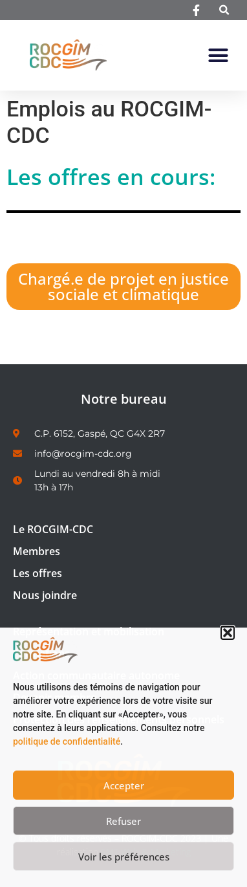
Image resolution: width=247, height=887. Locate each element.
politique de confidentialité (66, 741)
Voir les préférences (123, 856)
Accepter (123, 785)
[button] (227, 632)
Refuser (123, 821)
